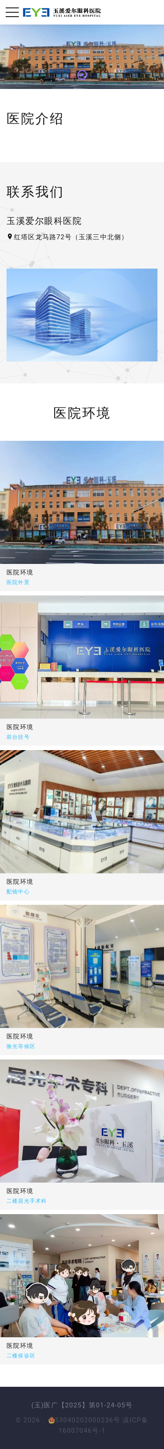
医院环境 (20, 572)
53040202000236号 (84, 1420)
